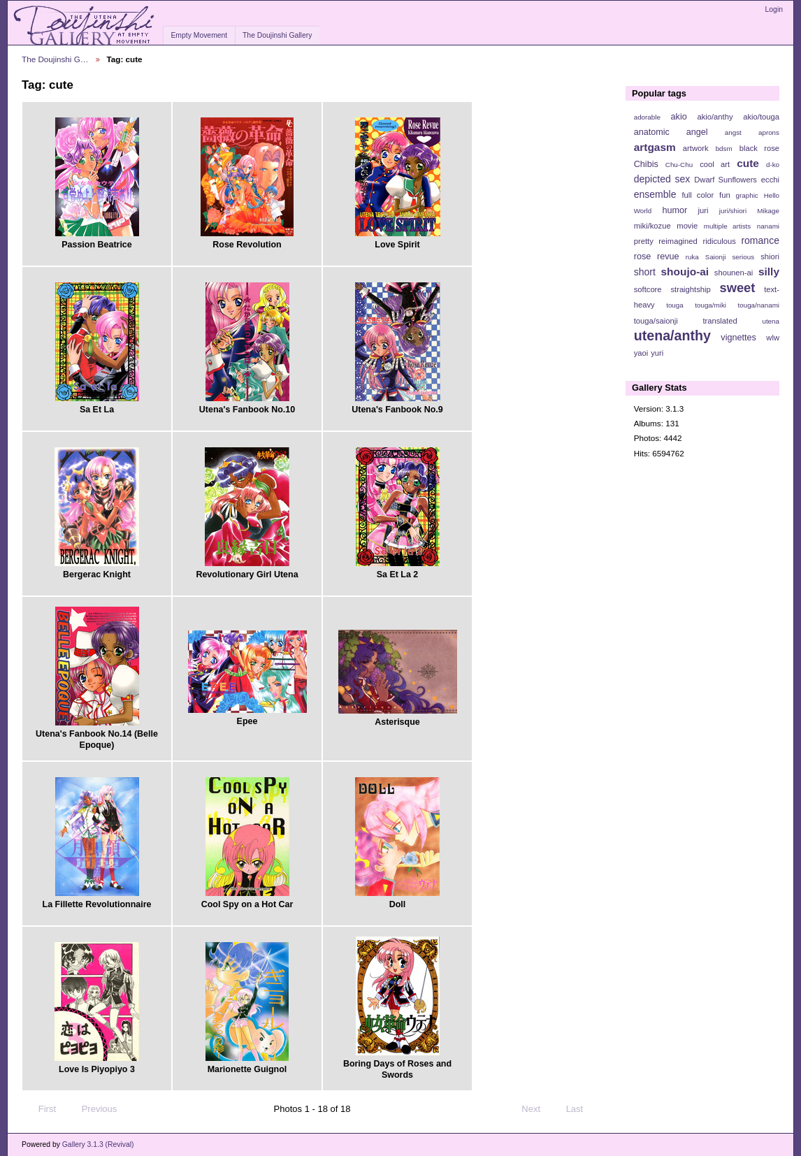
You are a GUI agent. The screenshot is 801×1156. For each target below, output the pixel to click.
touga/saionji (656, 321)
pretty (644, 241)
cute (748, 163)
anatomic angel (671, 132)
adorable (647, 117)
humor (674, 210)
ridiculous (718, 241)
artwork (696, 148)
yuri (657, 353)
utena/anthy (672, 335)
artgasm (655, 147)
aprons (768, 132)
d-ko (772, 164)
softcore (648, 289)
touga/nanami (758, 305)
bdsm (724, 148)
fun (724, 195)
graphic (747, 195)
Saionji (715, 257)
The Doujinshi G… (55, 59)
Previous (92, 1109)
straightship (690, 289)
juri (703, 210)
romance (760, 240)
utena (770, 321)
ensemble (655, 194)
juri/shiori (732, 211)
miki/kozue (652, 226)
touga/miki (710, 305)
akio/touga (761, 117)
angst (733, 132)
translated (719, 321)
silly (768, 271)
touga (675, 305)
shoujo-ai (685, 271)
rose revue (656, 256)
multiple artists (727, 226)
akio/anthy (715, 117)
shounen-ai (733, 272)
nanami (768, 226)
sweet (738, 287)
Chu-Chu (679, 164)
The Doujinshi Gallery (277, 35)
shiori (769, 256)
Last (581, 1109)
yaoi (641, 353)
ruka (692, 257)
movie (687, 226)
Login (774, 9)
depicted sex (662, 179)
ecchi (770, 179)
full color (697, 195)
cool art (715, 164)
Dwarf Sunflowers (725, 179)
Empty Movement (199, 35)
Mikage (768, 211)
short (645, 271)
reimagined (678, 241)
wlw (772, 337)
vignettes (738, 337)
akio (679, 117)
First (40, 1109)
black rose (759, 148)
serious (743, 257)
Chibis (646, 164)
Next (537, 1109)
